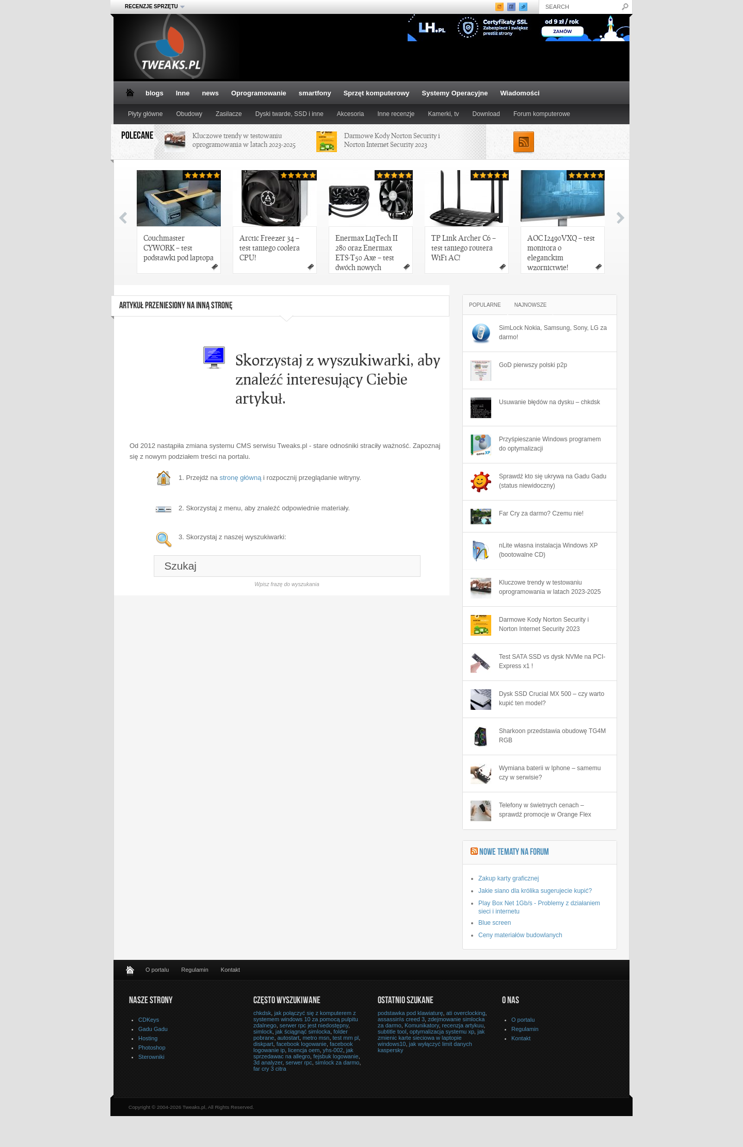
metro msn (315, 1038)
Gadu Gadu (153, 1029)
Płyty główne (145, 114)
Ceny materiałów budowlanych (520, 935)
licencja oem (303, 1050)
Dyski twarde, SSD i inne (289, 114)
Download (486, 114)
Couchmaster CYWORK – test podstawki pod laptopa (178, 247)
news (210, 93)
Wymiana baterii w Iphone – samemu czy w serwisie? (550, 772)
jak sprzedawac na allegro (303, 1053)
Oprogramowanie (258, 93)
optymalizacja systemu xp (442, 1031)
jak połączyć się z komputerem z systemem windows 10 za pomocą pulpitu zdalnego (305, 1019)
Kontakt (230, 970)
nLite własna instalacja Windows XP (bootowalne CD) (548, 550)
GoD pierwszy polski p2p (533, 365)
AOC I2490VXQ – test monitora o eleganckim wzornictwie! (561, 252)
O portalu (157, 970)
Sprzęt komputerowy (377, 93)
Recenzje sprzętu (152, 7)
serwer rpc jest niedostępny (314, 1025)
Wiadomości (519, 93)
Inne (183, 93)
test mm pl (346, 1038)
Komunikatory (422, 1025)
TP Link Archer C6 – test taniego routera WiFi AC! (463, 247)
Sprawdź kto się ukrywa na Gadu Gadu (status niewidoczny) (552, 481)
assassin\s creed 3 (401, 1019)
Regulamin (194, 970)
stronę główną (241, 477)
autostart (289, 1038)
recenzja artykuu (463, 1025)
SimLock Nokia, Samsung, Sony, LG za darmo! (553, 332)
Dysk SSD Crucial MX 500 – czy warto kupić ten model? (551, 698)
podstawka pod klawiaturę (410, 1013)
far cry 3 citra (269, 1069)
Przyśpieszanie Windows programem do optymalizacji (550, 444)
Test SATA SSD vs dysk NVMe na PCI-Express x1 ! (552, 661)
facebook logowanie (302, 1044)
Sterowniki (151, 1057)
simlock (262, 1031)
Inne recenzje (396, 114)
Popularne (485, 305)
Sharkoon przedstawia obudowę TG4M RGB (552, 735)
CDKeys (148, 1020)
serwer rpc (298, 1062)
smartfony (315, 93)
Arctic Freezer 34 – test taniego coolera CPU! (269, 247)
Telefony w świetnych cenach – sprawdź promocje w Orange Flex (545, 810)
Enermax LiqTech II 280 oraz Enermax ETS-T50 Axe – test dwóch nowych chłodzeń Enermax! (366, 253)
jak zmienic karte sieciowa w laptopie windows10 (431, 1037)
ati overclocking (466, 1013)
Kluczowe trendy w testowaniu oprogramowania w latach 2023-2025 (244, 139)
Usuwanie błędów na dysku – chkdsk (549, 402)
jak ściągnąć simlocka (303, 1031)
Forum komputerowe (541, 114)
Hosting (147, 1038)
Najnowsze (530, 305)
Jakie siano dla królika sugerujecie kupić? (535, 890)
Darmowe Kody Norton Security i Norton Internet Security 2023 (392, 139)
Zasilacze (229, 114)
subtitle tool (392, 1031)
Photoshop (152, 1047)
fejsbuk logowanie (335, 1056)
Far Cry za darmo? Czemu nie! (541, 513)
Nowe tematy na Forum (514, 852)
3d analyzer (267, 1062)
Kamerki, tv (443, 114)
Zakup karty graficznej (508, 878)
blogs (155, 93)
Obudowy (189, 114)
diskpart (263, 1044)
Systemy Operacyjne (455, 93)
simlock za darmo (337, 1062)
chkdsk (262, 1013)
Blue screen (494, 922)
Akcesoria (350, 114)
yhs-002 (333, 1050)
